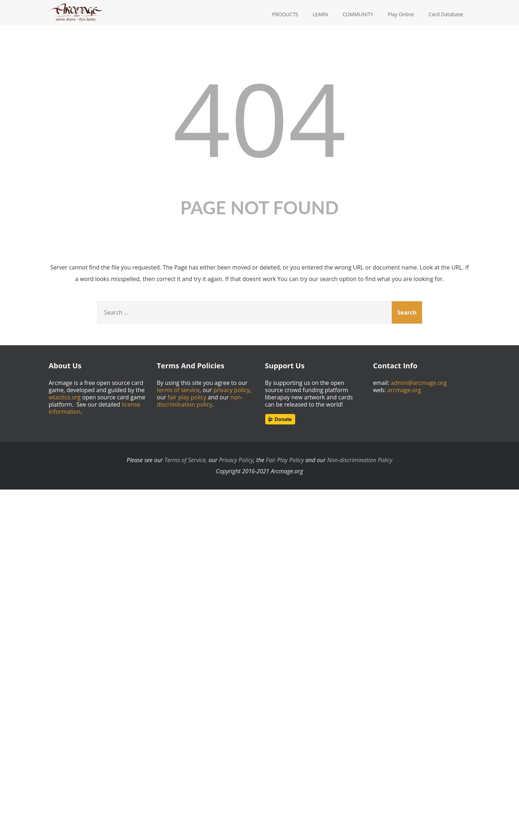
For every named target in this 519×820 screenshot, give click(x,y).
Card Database (446, 14)
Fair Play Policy (285, 460)
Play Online (401, 14)
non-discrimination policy (200, 400)
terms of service (178, 390)
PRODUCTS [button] (285, 14)
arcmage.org (404, 390)
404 (259, 118)
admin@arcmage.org (419, 383)
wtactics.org (65, 397)
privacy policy (231, 390)
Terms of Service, (185, 460)
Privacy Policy (236, 460)
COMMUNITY (357, 14)
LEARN (320, 14)
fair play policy (187, 397)
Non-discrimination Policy (359, 460)
